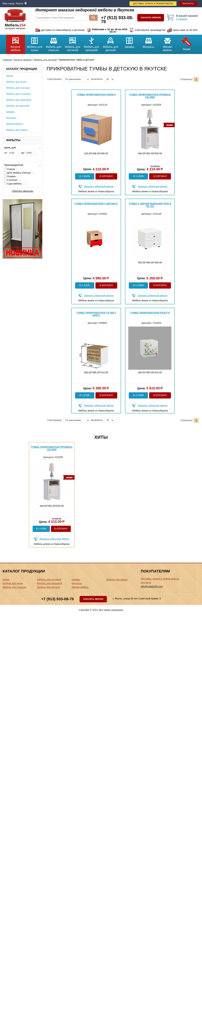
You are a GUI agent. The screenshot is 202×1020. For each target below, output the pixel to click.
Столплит (12, 180)
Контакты (188, 3)
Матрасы (148, 41)
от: (11, 152)
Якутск (19, 3)
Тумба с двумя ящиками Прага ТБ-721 (150, 205)
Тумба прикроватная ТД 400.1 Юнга (96, 314)
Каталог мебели (15, 43)
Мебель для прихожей (91, 43)
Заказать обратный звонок (99, 186)
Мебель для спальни (53, 43)
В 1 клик (84, 176)
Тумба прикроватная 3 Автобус (96, 203)
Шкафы (129, 41)
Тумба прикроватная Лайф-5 (96, 94)
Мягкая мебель (167, 43)
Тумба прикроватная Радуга (150, 312)
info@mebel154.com (152, 586)
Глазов (11, 169)
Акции (186, 43)
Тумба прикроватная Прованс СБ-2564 (150, 96)
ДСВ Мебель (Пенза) (19, 172)
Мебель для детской (110, 43)
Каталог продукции (21, 68)
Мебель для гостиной (72, 43)
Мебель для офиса (17, 130)
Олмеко (11, 176)
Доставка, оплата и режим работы (153, 3)
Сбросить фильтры (22, 191)
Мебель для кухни (34, 43)
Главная (7, 59)
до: (28, 152)
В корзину (106, 176)
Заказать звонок (151, 17)
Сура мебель (14, 183)
